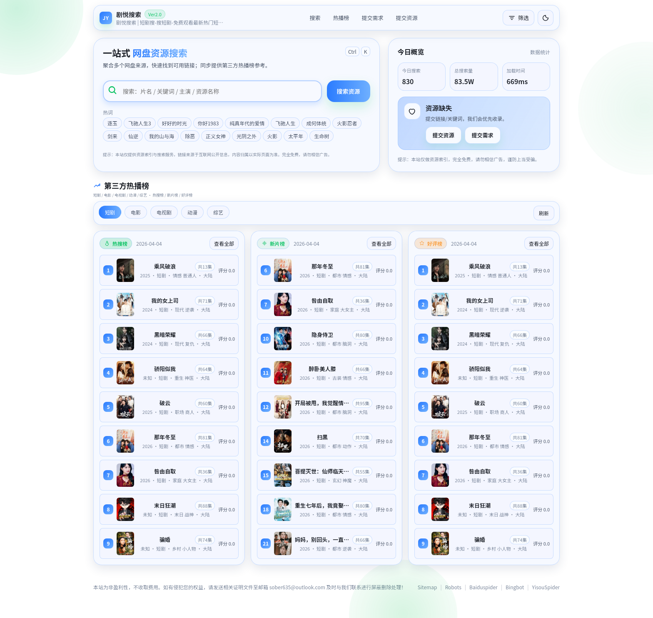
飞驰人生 (285, 123)
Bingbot (515, 587)
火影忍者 (347, 123)
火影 (272, 136)
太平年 (295, 136)
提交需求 (372, 18)
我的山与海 (161, 136)
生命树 (321, 136)
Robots (453, 587)
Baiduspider (483, 587)
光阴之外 (247, 136)
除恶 (190, 136)
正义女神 (216, 136)
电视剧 (164, 212)
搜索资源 (348, 91)
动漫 (192, 212)
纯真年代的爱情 (246, 123)
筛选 (518, 18)
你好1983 (208, 123)
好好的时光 (174, 123)
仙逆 (133, 136)
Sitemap (427, 587)
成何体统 (316, 123)
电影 (136, 212)
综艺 (218, 212)
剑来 (112, 136)
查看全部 (224, 243)
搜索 (314, 18)
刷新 (544, 213)
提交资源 (407, 18)
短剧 (110, 212)
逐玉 (112, 123)
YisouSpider (546, 587)
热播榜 (341, 18)
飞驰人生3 (139, 123)
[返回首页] (162, 18)
